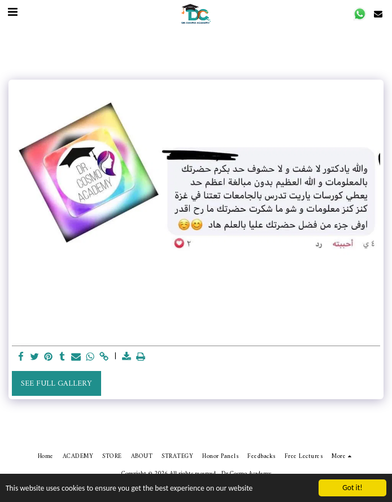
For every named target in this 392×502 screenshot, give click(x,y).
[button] (360, 13)
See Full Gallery (56, 384)
